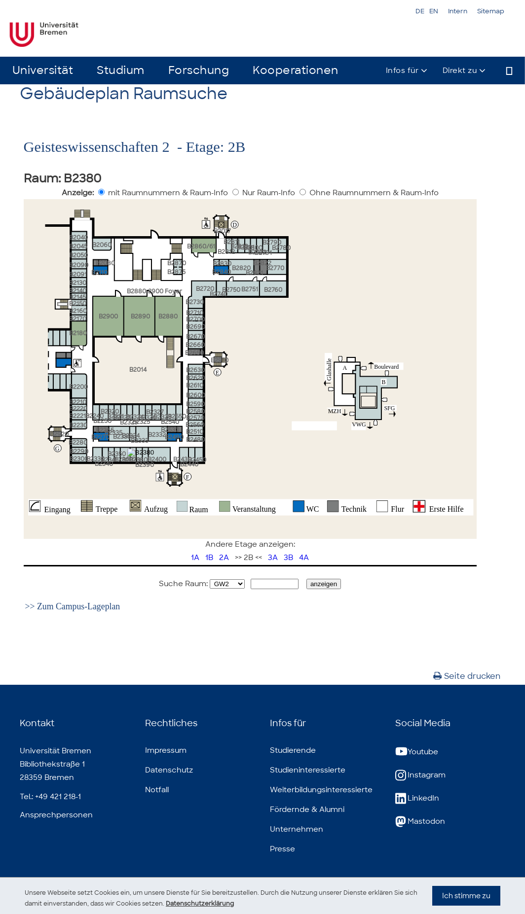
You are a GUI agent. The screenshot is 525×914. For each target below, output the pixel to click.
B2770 (275, 268)
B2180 (78, 333)
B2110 (99, 273)
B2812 (226, 252)
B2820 (241, 268)
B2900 (108, 316)
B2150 (77, 304)
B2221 (77, 416)
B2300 (79, 459)
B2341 (109, 460)
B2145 (77, 297)
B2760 (273, 290)
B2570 (195, 418)
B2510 (194, 432)
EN (433, 11)
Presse (282, 849)
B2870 (176, 263)
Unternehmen (296, 829)
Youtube (416, 752)
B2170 (77, 319)
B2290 (79, 452)
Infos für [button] (402, 70)
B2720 (205, 289)
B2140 (77, 291)
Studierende (293, 750)
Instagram (420, 775)
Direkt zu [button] (460, 70)
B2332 (157, 435)
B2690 (195, 327)
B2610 (194, 385)
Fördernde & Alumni (307, 809)
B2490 (174, 437)
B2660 (195, 345)
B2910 (219, 360)
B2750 (231, 290)
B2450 (197, 460)
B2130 (77, 283)
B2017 (222, 231)
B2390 (144, 465)
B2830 (222, 264)
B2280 (78, 443)
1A (195, 557)
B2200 (78, 387)
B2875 (176, 272)
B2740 (218, 294)
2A (224, 557)
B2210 (77, 402)
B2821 (254, 273)
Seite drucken (466, 676)
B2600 (195, 395)
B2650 (194, 353)
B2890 (140, 316)
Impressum (166, 750)
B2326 (147, 418)
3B (288, 557)
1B (209, 557)
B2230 (78, 425)
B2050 (78, 255)
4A (304, 557)
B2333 (140, 441)
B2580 (195, 412)
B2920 (59, 434)
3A (273, 557)
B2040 (78, 238)
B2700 (195, 319)
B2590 (195, 404)
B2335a (123, 437)
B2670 (195, 337)
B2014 (138, 370)
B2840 (221, 272)
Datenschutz (169, 770)
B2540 (170, 422)
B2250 (102, 421)
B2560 (195, 425)
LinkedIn (417, 798)
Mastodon (420, 821)
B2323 (129, 422)
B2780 (281, 248)
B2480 (195, 440)
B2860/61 (201, 246)
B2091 (78, 275)
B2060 (102, 245)
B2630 (195, 370)
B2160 (78, 311)
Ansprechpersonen (56, 815)
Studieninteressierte (307, 770)
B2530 (170, 430)
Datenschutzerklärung (283, 903)
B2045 (78, 246)
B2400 (157, 459)
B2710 (194, 313)
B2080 (105, 263)
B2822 (262, 263)
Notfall (157, 790)
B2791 (263, 253)
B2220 (78, 409)
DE (419, 11)
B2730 (195, 302)
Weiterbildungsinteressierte (321, 790)
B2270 (100, 437)
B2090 (78, 265)
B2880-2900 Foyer (154, 291)
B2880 (168, 316)
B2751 (249, 289)
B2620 (195, 378)
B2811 (232, 242)
